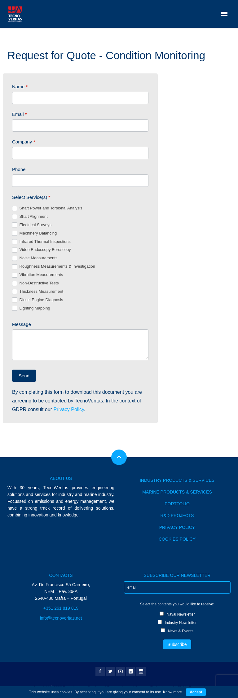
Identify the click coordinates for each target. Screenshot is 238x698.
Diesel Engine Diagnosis (37, 300)
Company (23, 141)
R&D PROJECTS (177, 515)
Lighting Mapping (31, 308)
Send (24, 375)
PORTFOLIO (177, 503)
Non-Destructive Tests (35, 283)
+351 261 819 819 (60, 608)
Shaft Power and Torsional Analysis (47, 208)
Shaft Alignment (30, 216)
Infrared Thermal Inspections (41, 241)
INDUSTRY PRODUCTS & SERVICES (177, 480)
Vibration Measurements (37, 275)
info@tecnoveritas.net (61, 618)
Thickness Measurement (37, 291)
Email (19, 114)
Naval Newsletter (177, 614)
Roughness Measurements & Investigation (53, 266)
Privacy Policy (68, 409)
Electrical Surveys (31, 225)
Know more (172, 692)
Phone (18, 169)
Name (20, 86)
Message (21, 324)
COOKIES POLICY (177, 539)
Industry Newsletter (177, 622)
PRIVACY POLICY (177, 527)
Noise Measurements (34, 258)
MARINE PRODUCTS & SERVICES (177, 491)
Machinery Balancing (34, 233)
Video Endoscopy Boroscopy (41, 249)
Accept (196, 692)
